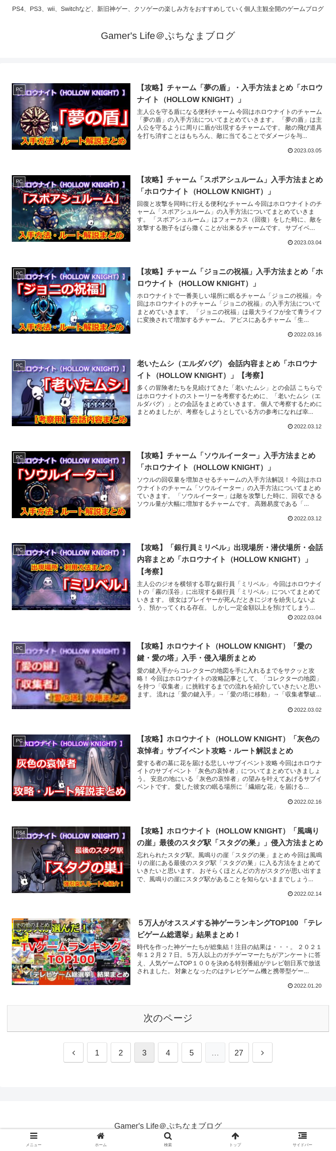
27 (238, 1052)
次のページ (168, 1017)
